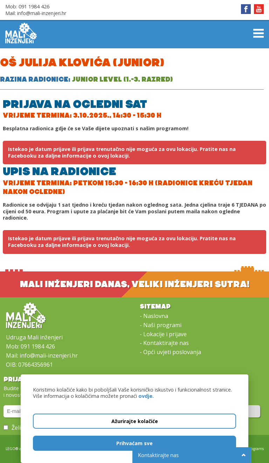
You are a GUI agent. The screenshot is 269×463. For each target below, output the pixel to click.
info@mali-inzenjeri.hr (41, 13)
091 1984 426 (34, 6)
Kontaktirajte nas (166, 343)
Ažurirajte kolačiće (134, 421)
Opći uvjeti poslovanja (172, 352)
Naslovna (155, 316)
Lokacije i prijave (165, 334)
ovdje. (146, 396)
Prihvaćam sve (134, 443)
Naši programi (162, 325)
